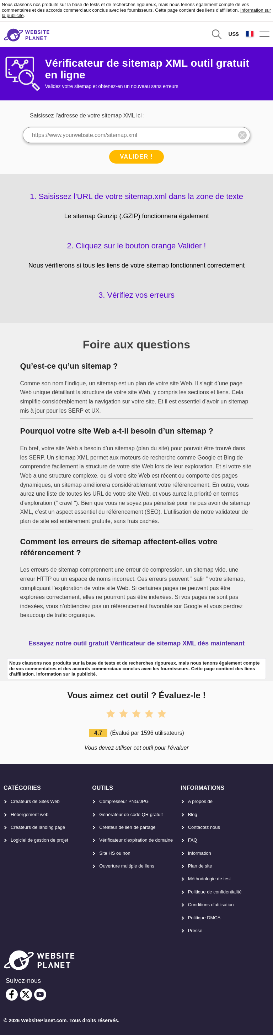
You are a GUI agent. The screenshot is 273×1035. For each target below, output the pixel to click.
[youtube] (40, 995)
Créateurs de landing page (38, 827)
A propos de (200, 801)
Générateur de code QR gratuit (131, 814)
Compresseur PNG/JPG (124, 801)
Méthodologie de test (209, 878)
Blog (192, 814)
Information (199, 853)
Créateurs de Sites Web (35, 801)
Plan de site (200, 866)
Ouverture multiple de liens (126, 866)
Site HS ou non (114, 853)
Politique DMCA (204, 917)
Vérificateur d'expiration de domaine (136, 840)
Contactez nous (204, 827)
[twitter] (26, 995)
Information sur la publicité (66, 674)
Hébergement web (29, 814)
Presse (195, 930)
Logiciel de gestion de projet (39, 840)
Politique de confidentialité (215, 891)
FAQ (192, 840)
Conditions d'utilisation (211, 904)
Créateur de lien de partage (127, 827)
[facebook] (12, 995)
